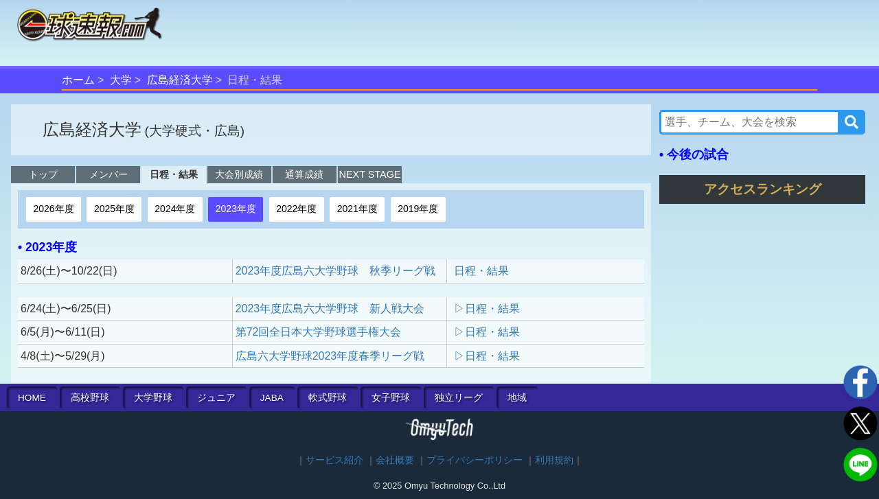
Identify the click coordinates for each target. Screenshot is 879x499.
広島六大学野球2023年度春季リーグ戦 (330, 356)
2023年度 (236, 208)
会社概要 (395, 460)
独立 (459, 398)
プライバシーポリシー (474, 460)
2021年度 (357, 208)
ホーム (78, 80)
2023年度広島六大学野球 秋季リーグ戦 (336, 271)
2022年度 (296, 208)
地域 (517, 398)
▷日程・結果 (487, 308)
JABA (272, 398)
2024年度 (175, 208)
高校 (90, 398)
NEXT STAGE (370, 174)
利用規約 (554, 460)
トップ (43, 174)
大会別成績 (239, 174)
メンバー (108, 174)
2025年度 (114, 208)
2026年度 (53, 208)
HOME (32, 398)
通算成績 (304, 174)
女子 (391, 398)
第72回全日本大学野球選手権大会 (319, 332)
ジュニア (216, 398)
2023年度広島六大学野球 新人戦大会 (330, 308)
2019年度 (418, 208)
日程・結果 (174, 174)
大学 (121, 80)
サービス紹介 (334, 460)
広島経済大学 (180, 80)
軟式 (327, 398)
